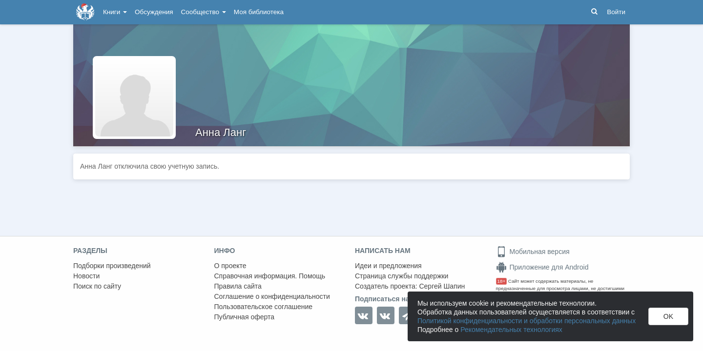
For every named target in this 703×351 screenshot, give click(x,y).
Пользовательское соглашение (263, 307)
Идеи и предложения (388, 266)
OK (668, 316)
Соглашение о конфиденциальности (272, 296)
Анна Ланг (220, 132)
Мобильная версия (533, 251)
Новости (86, 276)
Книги (115, 12)
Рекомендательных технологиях (511, 329)
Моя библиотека (259, 12)
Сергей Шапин (442, 286)
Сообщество (203, 12)
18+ (501, 281)
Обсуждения (154, 12)
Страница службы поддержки (401, 276)
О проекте (230, 266)
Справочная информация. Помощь (270, 276)
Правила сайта (238, 286)
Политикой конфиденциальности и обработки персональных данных (526, 321)
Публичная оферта (244, 317)
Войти (616, 12)
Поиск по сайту (97, 286)
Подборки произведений (112, 266)
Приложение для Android (542, 267)
